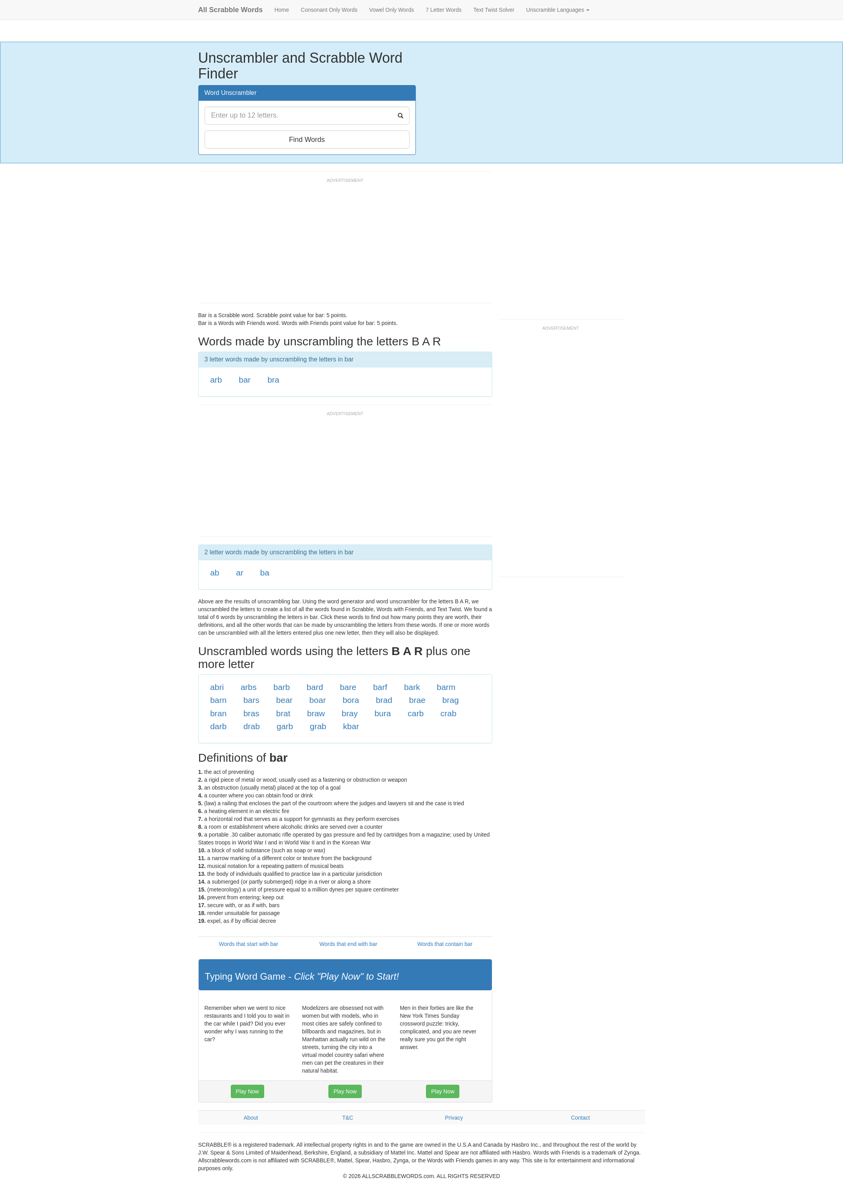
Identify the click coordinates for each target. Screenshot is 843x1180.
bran (218, 713)
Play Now (247, 1091)
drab (251, 726)
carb (416, 713)
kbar (351, 726)
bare (348, 687)
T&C (347, 1118)
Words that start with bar (248, 944)
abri (217, 687)
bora (351, 699)
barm (446, 687)
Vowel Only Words (391, 10)
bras (251, 713)
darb (218, 726)
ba (264, 572)
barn (218, 699)
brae (417, 699)
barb (282, 687)
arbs (249, 687)
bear (284, 699)
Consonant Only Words (329, 10)
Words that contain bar (445, 944)
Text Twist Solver (494, 10)
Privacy (454, 1118)
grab (318, 726)
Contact (580, 1118)
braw (316, 713)
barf (380, 687)
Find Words (307, 139)
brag (450, 699)
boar (317, 699)
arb (216, 379)
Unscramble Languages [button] (558, 10)
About (251, 1118)
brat (283, 713)
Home (281, 10)
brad (384, 699)
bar (244, 379)
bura (382, 713)
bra (273, 379)
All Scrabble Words (230, 10)
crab (449, 713)
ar (239, 572)
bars (251, 699)
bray (350, 713)
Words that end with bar (348, 944)
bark (412, 687)
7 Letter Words (444, 10)
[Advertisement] (341, 244)
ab (214, 572)
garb (285, 726)
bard (314, 687)
